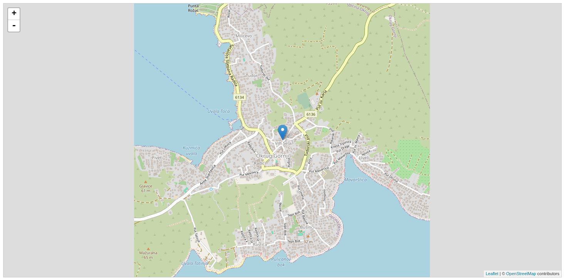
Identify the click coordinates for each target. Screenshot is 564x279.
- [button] (14, 26)
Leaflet (492, 273)
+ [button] (14, 14)
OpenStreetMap (521, 273)
